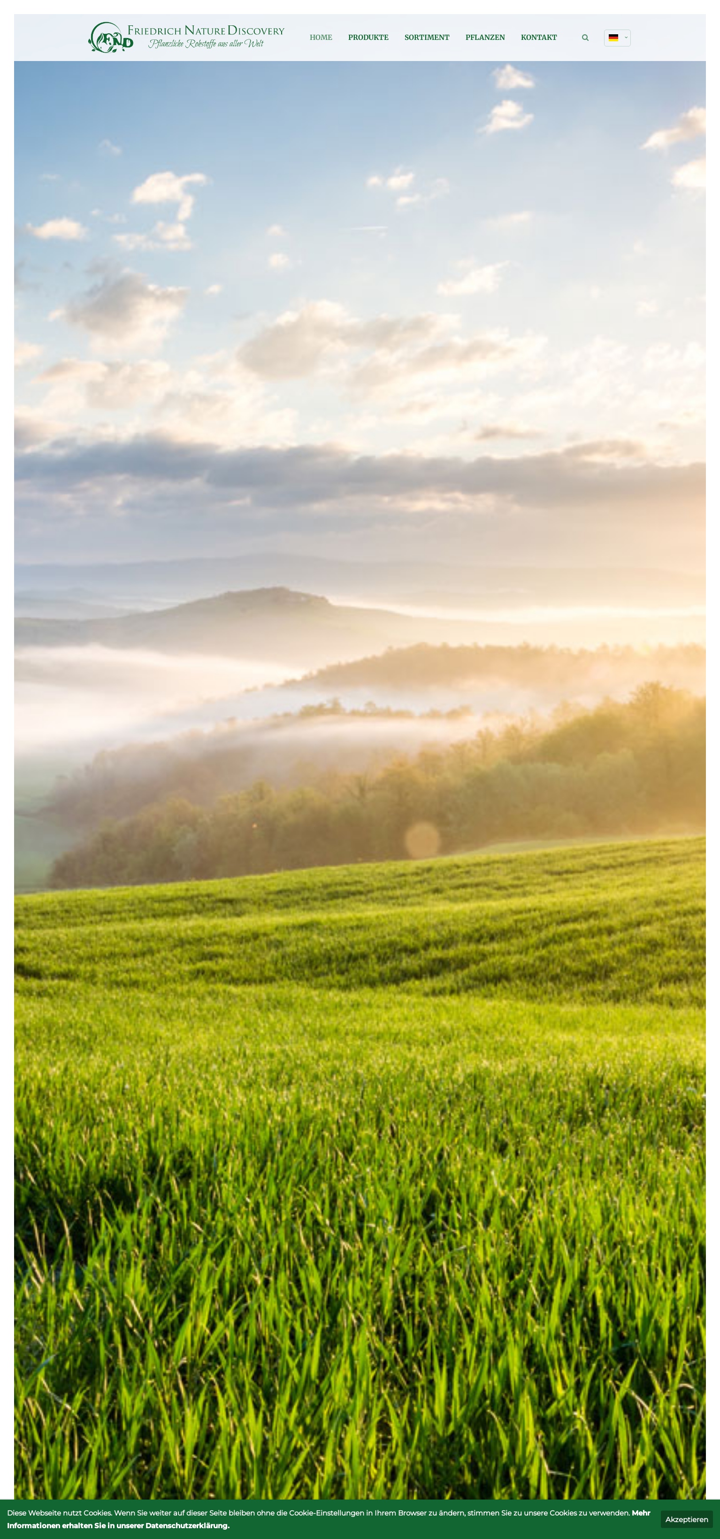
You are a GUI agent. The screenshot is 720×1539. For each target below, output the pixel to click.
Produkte (368, 37)
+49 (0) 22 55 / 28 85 (564, 1076)
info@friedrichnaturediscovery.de (532, 1355)
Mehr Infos (144, 760)
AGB (624, 1413)
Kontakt (539, 37)
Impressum (542, 1413)
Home (321, 37)
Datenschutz (589, 1413)
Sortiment (427, 37)
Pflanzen (485, 37)
